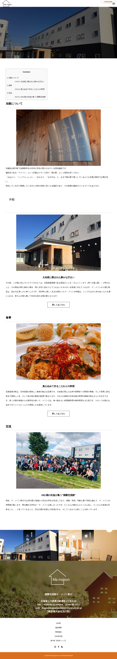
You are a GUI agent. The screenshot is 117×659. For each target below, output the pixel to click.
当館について (13, 78)
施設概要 (58, 627)
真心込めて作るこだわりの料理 (30, 89)
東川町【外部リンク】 (58, 641)
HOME (58, 623)
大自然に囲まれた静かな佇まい (30, 81)
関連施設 (58, 632)
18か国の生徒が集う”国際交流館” (30, 97)
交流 (9, 93)
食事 (9, 85)
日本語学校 (58, 636)
